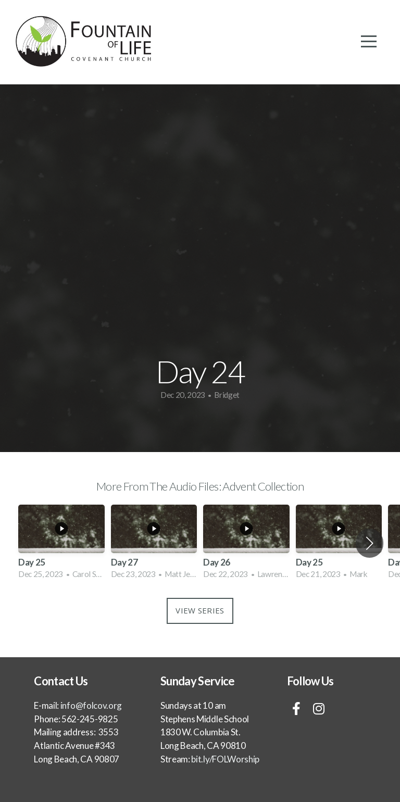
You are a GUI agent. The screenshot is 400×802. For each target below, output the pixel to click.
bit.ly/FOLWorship (224, 759)
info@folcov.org (91, 705)
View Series (200, 610)
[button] (369, 543)
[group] (61, 543)
